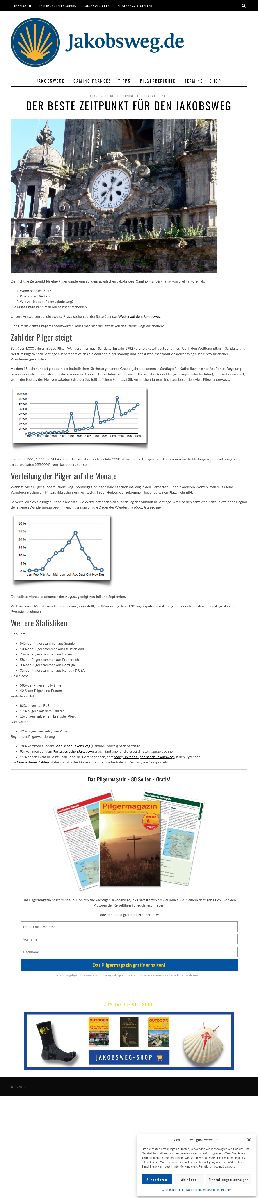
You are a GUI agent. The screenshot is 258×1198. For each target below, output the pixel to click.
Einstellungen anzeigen (229, 1179)
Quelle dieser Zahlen (33, 762)
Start (94, 96)
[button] (249, 1139)
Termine (194, 81)
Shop (215, 81)
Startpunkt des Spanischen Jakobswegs (144, 756)
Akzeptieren (156, 1179)
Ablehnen (189, 1179)
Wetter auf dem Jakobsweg (139, 316)
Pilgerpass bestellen (135, 5)
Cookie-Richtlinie (173, 1189)
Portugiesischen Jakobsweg (74, 751)
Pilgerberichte (159, 81)
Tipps (125, 81)
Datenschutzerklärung (200, 1189)
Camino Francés (92, 81)
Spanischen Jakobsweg (72, 746)
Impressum (224, 1189)
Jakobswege (52, 81)
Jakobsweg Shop (97, 5)
